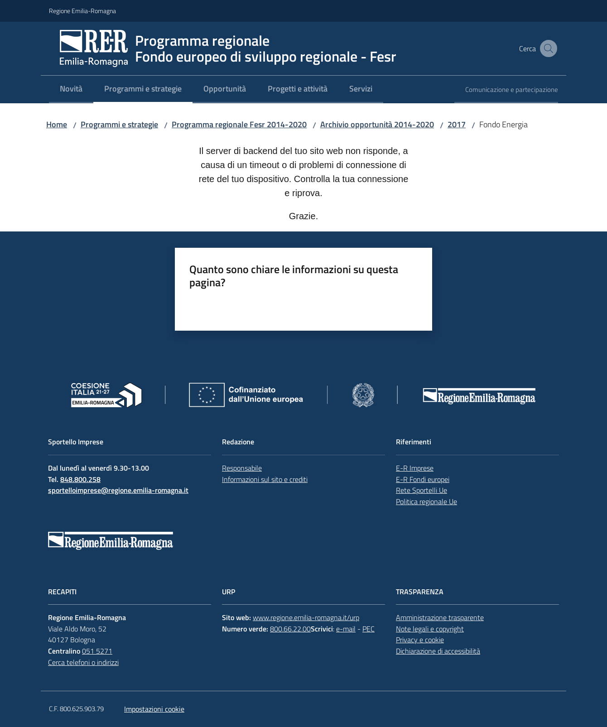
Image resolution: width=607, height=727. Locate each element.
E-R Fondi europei (422, 479)
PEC (368, 628)
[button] (547, 48)
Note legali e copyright (430, 628)
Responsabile (242, 467)
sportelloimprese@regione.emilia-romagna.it (118, 490)
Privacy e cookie (420, 639)
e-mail (346, 628)
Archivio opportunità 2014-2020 (377, 124)
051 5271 (97, 650)
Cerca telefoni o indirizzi (83, 662)
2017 (457, 124)
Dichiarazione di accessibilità (438, 650)
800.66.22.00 (290, 628)
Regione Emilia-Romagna (82, 10)
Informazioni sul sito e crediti (265, 479)
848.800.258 (80, 479)
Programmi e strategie (119, 124)
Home (56, 124)
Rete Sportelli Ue (421, 490)
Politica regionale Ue (426, 501)
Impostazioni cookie (154, 708)
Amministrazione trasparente (440, 617)
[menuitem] (71, 89)
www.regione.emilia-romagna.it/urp (306, 617)
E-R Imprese (415, 467)
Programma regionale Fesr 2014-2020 (239, 124)
